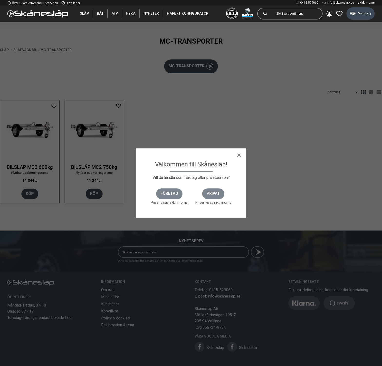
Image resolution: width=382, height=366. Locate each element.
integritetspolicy (192, 260)
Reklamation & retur (117, 325)
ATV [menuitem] (115, 13)
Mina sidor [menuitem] (329, 14)
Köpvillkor (109, 311)
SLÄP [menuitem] (84, 13)
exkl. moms (366, 2)
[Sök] (265, 13)
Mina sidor (110, 297)
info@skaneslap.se (340, 2)
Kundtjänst (110, 304)
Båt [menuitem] (100, 13)
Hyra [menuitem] (130, 13)
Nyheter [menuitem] (151, 13)
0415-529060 (309, 2)
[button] (339, 13)
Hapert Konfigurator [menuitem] (187, 13)
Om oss (108, 290)
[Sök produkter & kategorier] (297, 13)
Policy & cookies (115, 318)
